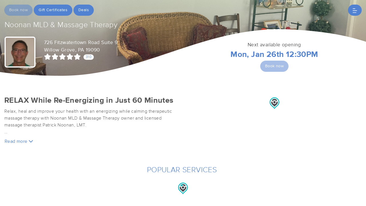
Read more (19, 141)
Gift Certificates (53, 10)
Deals (83, 10)
